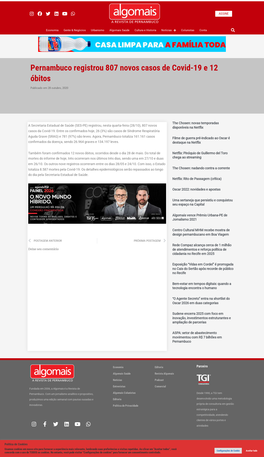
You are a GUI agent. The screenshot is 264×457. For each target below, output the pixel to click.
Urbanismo (97, 30)
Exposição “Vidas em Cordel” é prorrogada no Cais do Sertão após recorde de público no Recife (202, 268)
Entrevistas (119, 386)
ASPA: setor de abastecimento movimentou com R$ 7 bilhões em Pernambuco (197, 337)
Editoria (117, 399)
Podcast (159, 380)
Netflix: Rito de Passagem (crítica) (196, 179)
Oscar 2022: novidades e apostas (196, 189)
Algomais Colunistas (124, 393)
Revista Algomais (164, 373)
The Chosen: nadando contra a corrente (201, 168)
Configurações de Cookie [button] (228, 450)
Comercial (160, 386)
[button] (233, 30)
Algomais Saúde (119, 30)
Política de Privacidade (125, 405)
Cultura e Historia (145, 30)
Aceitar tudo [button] (251, 450)
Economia (52, 30)
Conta (203, 30)
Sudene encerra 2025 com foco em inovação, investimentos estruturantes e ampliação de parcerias (201, 318)
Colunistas (187, 30)
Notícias (168, 30)
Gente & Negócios (75, 30)
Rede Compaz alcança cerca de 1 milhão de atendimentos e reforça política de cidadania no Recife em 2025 (201, 249)
